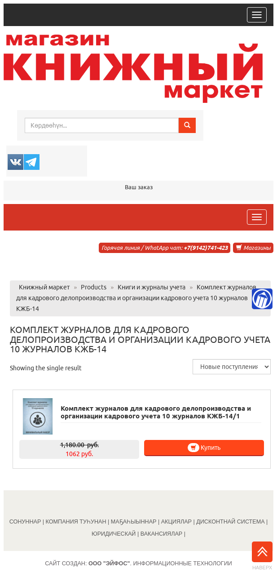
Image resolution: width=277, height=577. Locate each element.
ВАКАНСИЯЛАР (162, 534)
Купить (204, 447)
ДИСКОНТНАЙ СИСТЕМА (230, 522)
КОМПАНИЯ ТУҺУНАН (76, 522)
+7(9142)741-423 (206, 247)
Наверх (262, 555)
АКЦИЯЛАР (176, 522)
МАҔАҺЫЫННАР (134, 522)
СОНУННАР (25, 522)
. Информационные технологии (160, 563)
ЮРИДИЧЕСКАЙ (114, 534)
